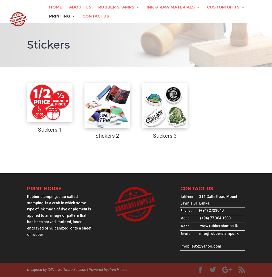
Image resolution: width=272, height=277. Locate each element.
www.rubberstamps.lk (219, 226)
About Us (80, 7)
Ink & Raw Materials (171, 7)
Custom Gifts (223, 7)
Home (55, 7)
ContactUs (95, 16)
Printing (59, 16)
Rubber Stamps (116, 7)
